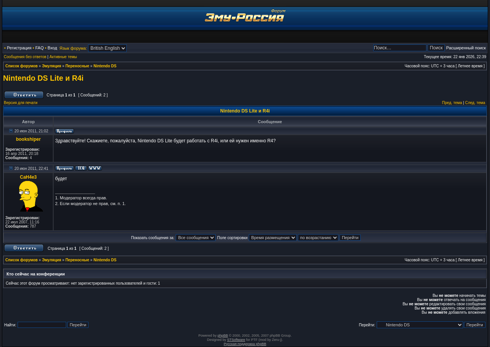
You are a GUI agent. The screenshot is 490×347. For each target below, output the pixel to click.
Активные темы (63, 57)
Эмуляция (51, 66)
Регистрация (19, 48)
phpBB (222, 335)
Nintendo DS (104, 66)
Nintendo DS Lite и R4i (43, 78)
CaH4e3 (28, 177)
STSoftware (236, 340)
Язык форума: (73, 48)
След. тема (475, 103)
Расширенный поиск (466, 48)
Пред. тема (452, 103)
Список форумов (21, 66)
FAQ (39, 48)
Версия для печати (21, 103)
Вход (52, 48)
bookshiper (28, 139)
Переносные (77, 66)
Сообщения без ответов (25, 57)
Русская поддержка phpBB (245, 344)
